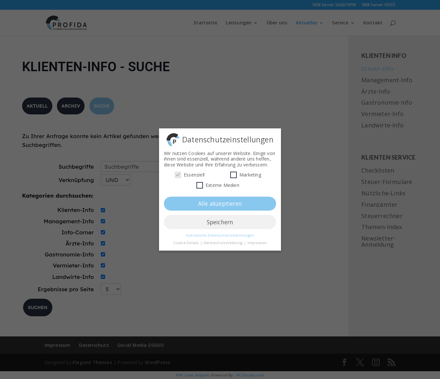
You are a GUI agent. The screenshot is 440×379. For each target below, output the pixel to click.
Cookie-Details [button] (186, 241)
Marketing (245, 173)
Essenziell (190, 173)
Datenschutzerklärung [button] (223, 241)
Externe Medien (217, 183)
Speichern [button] (220, 220)
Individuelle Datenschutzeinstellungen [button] (220, 233)
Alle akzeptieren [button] (220, 201)
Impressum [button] (257, 241)
